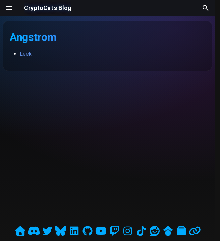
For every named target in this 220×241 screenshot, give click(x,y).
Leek (26, 54)
